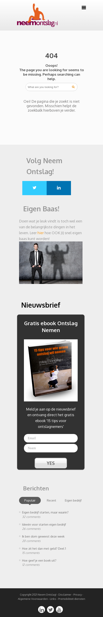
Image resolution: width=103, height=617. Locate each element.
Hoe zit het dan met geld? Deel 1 (44, 548)
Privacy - (78, 594)
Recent (51, 500)
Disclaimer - (65, 594)
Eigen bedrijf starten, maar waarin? (45, 512)
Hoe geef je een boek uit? (39, 560)
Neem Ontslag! (47, 594)
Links (53, 598)
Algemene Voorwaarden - (34, 598)
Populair (29, 500)
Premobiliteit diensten (71, 598)
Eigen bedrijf (73, 500)
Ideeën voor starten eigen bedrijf (44, 524)
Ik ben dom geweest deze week (43, 536)
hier (41, 233)
